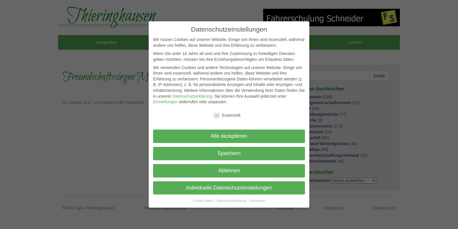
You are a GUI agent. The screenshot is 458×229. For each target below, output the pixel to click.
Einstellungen (165, 101)
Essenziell (227, 115)
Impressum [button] (257, 200)
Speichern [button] (229, 153)
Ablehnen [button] (229, 170)
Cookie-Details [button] (203, 200)
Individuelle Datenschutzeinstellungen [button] (229, 188)
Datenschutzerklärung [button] (231, 200)
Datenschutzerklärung (192, 96)
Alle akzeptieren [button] (229, 136)
